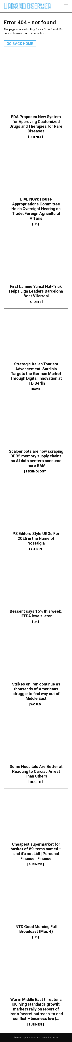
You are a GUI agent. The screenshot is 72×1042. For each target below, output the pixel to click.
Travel (35, 388)
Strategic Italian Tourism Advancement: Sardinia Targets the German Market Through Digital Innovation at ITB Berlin (36, 373)
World (35, 704)
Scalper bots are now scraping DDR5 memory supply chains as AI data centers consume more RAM (36, 458)
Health (35, 781)
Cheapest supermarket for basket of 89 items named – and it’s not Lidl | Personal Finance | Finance (36, 851)
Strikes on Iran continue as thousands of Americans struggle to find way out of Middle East (36, 691)
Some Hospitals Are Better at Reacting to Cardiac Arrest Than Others (36, 771)
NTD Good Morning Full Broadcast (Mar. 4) (36, 929)
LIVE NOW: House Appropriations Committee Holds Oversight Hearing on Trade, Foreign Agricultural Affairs (36, 209)
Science (35, 137)
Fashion (35, 549)
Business (35, 864)
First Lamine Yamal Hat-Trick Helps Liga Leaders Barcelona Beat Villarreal (36, 291)
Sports (35, 301)
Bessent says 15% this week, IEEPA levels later (36, 613)
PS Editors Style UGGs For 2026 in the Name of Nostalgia (36, 538)
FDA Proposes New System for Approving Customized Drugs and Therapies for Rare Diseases (36, 123)
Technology (36, 471)
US (35, 224)
